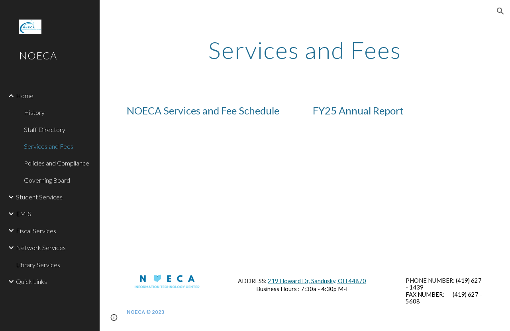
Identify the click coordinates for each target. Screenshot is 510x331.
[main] (304, 49)
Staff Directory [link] (44, 129)
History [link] (34, 112)
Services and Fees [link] (48, 146)
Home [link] (24, 95)
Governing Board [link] (47, 180)
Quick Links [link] (31, 281)
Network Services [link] (41, 247)
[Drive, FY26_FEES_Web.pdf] (212, 188)
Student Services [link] (39, 197)
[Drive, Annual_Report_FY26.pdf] (398, 188)
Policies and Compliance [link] (56, 163)
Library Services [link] (38, 264)
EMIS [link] (23, 213)
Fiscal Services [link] (36, 230)
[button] (500, 11)
